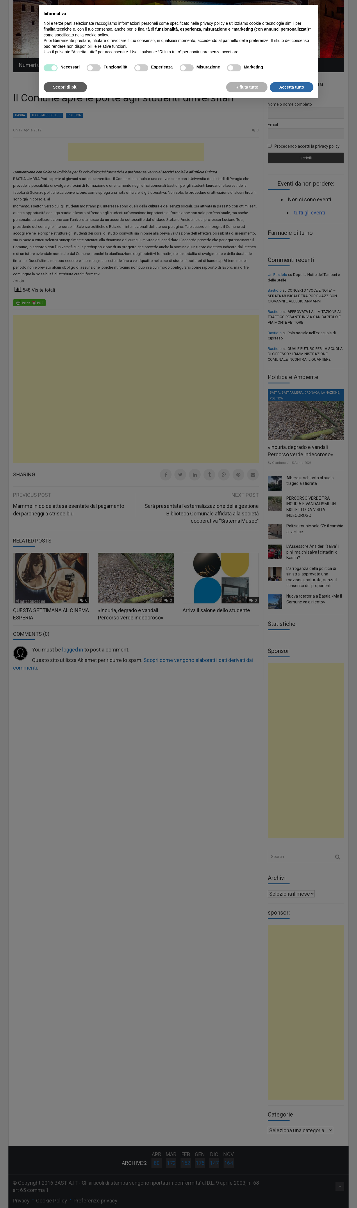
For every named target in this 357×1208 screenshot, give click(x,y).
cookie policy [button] (96, 35)
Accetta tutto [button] (291, 87)
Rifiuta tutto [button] (246, 87)
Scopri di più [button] (65, 87)
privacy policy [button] (212, 23)
